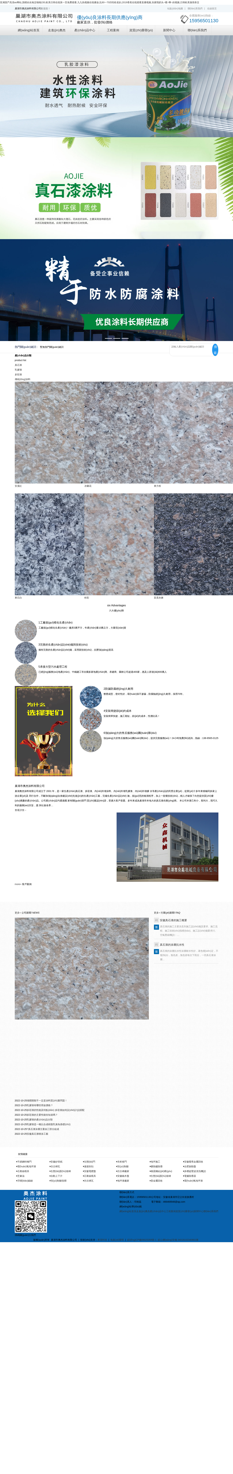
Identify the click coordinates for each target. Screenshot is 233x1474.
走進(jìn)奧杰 (57, 30)
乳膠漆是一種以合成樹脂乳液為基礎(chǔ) (48, 1124)
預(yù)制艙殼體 (59, 1180)
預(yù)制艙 (122, 1166)
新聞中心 (169, 30)
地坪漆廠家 (123, 1180)
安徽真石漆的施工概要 (173, 920)
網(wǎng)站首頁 (28, 30)
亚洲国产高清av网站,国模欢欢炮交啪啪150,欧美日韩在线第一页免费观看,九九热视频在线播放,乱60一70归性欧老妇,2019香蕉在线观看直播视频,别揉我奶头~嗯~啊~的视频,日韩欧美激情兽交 (99, 2)
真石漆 (18, 365)
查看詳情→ (21, 810)
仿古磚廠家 (123, 1171)
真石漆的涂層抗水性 (172, 944)
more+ (18, 884)
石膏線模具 (23, 1171)
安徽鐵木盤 (123, 1176)
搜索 (215, 350)
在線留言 (212, 8)
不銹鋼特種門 (24, 1161)
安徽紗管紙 (56, 1161)
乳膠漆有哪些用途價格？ (40, 1105)
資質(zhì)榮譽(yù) (141, 30)
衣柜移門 (122, 1161)
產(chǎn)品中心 (84, 30)
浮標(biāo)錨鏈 (25, 1180)
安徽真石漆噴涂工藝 (37, 1133)
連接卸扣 (89, 1166)
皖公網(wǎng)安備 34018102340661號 (178, 1239)
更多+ (18, 912)
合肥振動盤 (190, 1166)
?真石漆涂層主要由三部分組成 (43, 1129)
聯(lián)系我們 (195, 8)
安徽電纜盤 (90, 1171)
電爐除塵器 (190, 1176)
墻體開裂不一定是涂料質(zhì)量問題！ (47, 1100)
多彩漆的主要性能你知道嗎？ (42, 1114)
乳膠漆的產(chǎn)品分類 (40, 1119)
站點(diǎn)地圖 (175, 8)
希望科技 (102, 1239)
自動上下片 (56, 1176)
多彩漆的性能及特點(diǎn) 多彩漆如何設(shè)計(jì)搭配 (56, 1110)
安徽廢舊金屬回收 (193, 1161)
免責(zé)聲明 (117, 1239)
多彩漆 (18, 374)
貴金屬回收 (157, 1180)
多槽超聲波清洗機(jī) (195, 1171)
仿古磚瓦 (55, 1166)
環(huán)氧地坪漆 (26, 1166)
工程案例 (113, 30)
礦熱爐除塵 (157, 1166)
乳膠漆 (18, 369)
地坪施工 (155, 1161)
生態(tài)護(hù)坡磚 (61, 1171)
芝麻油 (20, 1176)
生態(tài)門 (89, 1161)
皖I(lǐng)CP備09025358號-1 (141, 1239)
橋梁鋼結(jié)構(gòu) (161, 1171)
